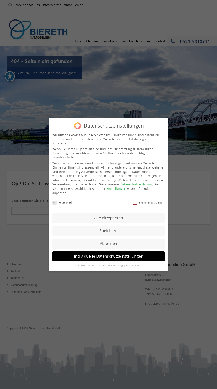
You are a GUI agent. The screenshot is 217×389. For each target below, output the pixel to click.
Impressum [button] (132, 261)
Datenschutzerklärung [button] (110, 261)
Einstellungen (116, 184)
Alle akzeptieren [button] (108, 213)
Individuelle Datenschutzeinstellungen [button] (108, 251)
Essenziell (62, 198)
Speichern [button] (108, 226)
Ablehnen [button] (108, 239)
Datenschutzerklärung (136, 180)
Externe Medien (147, 198)
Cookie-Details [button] (86, 261)
